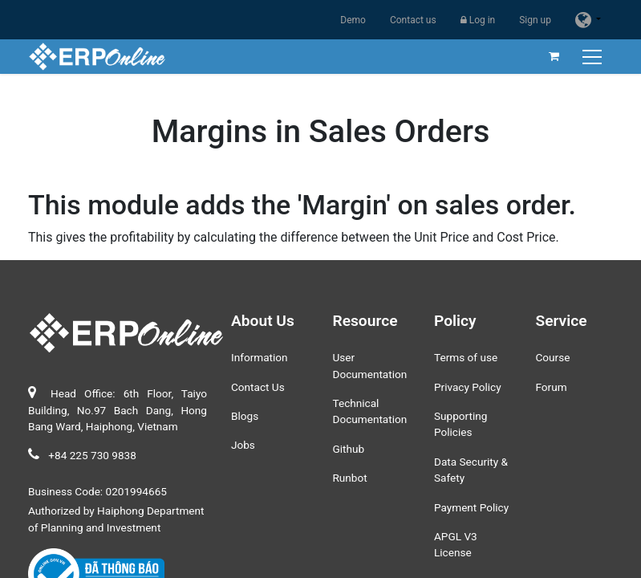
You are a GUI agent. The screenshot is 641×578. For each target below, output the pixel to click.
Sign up (535, 20)
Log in (478, 20)
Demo (353, 20)
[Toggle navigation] (594, 56)
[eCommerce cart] (554, 56)
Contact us (413, 20)
